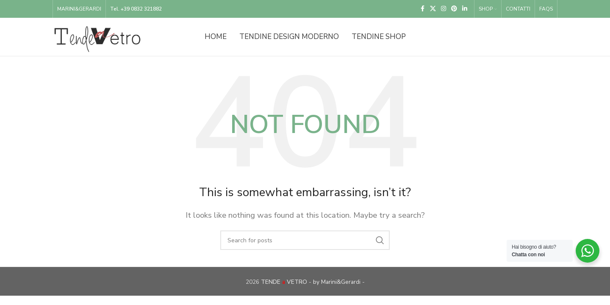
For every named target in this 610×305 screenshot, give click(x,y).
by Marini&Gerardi (336, 282)
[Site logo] (97, 36)
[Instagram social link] (443, 9)
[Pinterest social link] (454, 9)
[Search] (305, 240)
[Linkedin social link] (465, 9)
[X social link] (432, 9)
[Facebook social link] (422, 9)
